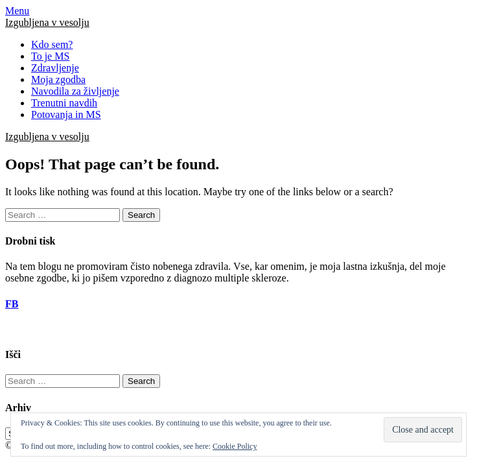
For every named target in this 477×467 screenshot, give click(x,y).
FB (11, 303)
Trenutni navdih (64, 102)
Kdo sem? (52, 44)
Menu (17, 10)
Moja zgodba (58, 79)
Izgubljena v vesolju (47, 22)
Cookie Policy (235, 446)
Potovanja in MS (66, 114)
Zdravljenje (55, 67)
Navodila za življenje (75, 91)
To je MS (50, 56)
